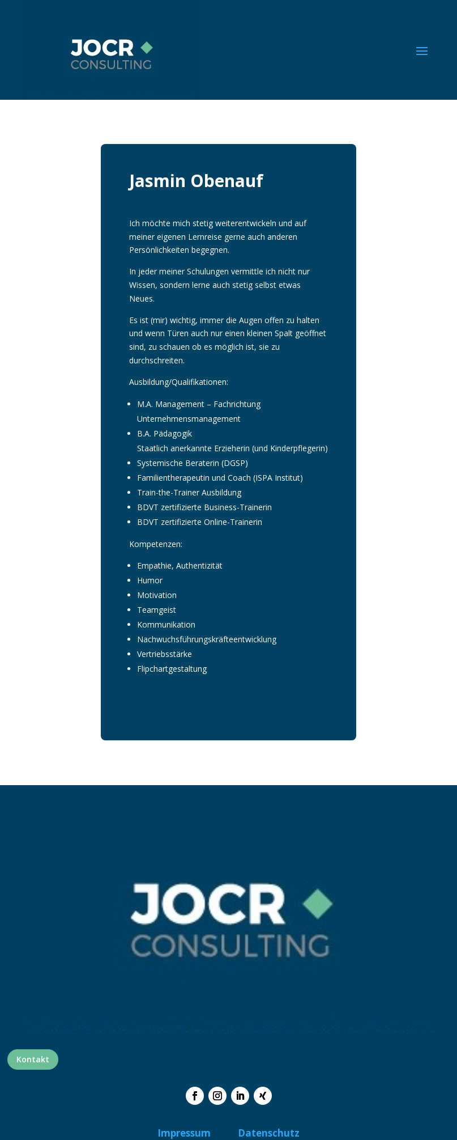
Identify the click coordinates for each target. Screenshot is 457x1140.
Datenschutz (269, 1132)
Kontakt (32, 1059)
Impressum (184, 1132)
